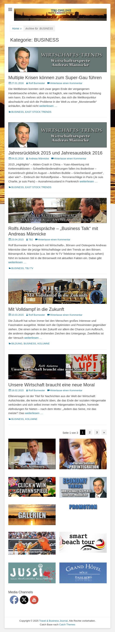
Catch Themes (67, 624)
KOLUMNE (43, 343)
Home (17, 29)
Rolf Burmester (37, 83)
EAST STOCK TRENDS (38, 111)
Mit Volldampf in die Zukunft (36, 309)
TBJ (31, 239)
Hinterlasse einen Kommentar (66, 83)
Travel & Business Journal (53, 620)
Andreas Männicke (39, 158)
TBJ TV (29, 268)
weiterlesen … (48, 105)
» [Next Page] (104, 432)
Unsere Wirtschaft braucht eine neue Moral (51, 384)
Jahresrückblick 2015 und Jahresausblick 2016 (55, 152)
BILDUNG (16, 343)
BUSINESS (17, 111)
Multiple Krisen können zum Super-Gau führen (55, 77)
